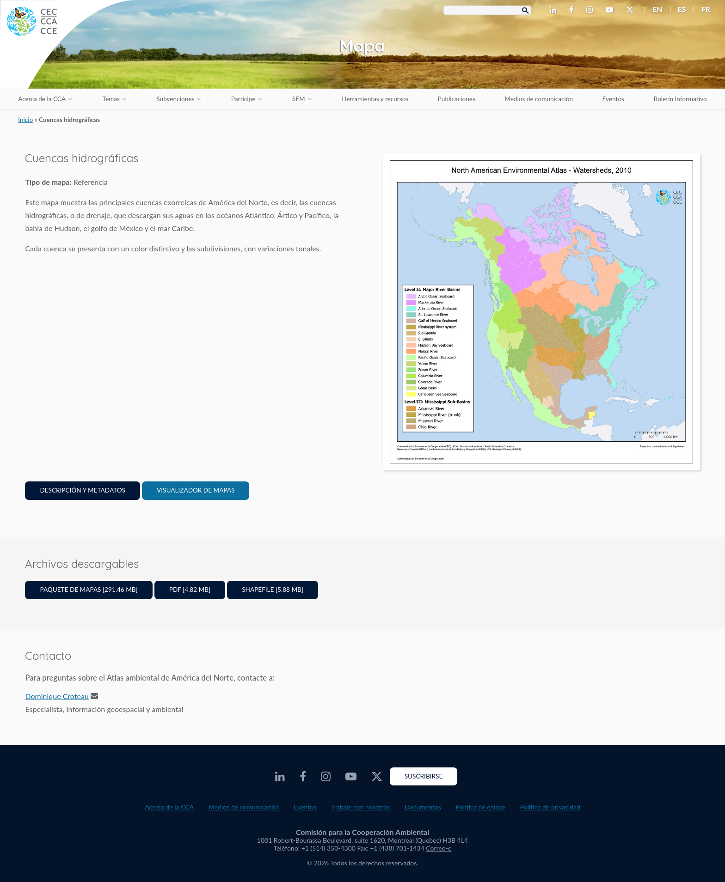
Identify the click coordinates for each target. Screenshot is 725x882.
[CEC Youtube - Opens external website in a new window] (611, 10)
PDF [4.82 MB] (189, 589)
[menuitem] (654, 9)
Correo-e (438, 848)
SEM (298, 99)
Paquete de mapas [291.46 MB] (88, 589)
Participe (243, 99)
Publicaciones (456, 99)
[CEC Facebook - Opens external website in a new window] (573, 10)
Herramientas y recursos (375, 99)
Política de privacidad (550, 807)
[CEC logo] (69, 69)
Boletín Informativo (680, 99)
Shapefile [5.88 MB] (272, 589)
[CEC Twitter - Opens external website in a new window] (631, 10)
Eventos (613, 99)
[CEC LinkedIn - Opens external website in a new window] (555, 10)
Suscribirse (424, 776)
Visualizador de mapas (195, 490)
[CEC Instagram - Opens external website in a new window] (591, 10)
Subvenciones (175, 99)
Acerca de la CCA (42, 99)
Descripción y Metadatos (82, 490)
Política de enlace (480, 807)
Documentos (423, 807)
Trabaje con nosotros (360, 807)
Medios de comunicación (538, 99)
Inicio (25, 119)
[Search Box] (487, 10)
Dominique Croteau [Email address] (56, 696)
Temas (111, 99)
